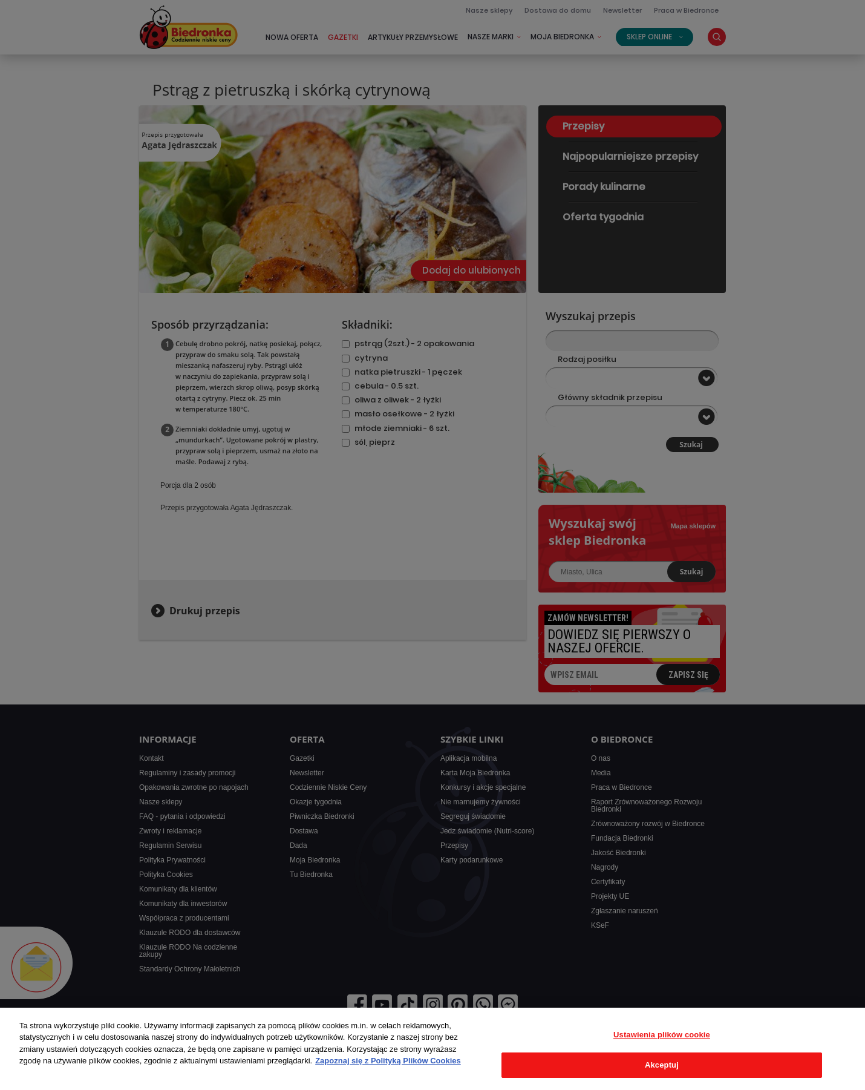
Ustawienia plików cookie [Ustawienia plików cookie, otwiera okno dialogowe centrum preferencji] (661, 1034)
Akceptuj (662, 1064)
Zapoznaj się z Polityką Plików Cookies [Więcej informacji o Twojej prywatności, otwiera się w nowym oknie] (388, 1060)
